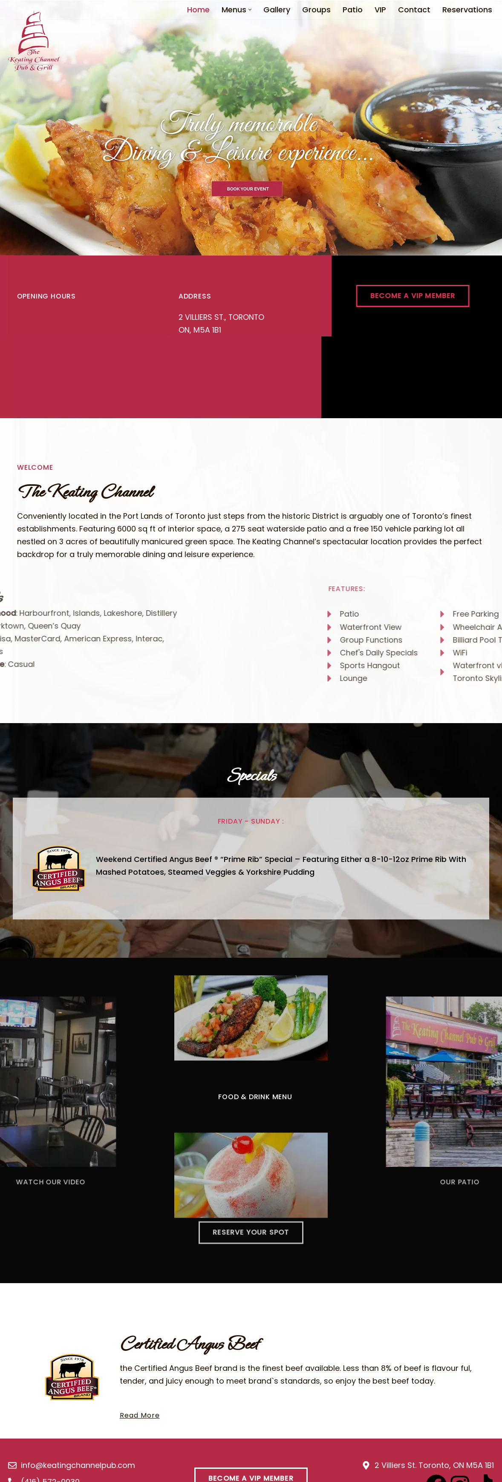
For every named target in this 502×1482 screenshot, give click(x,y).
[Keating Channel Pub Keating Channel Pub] (34, 41)
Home (198, 9)
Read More (140, 1420)
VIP (380, 9)
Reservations (467, 9)
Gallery (276, 9)
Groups (316, 9)
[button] (249, 9)
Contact (414, 9)
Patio (353, 9)
